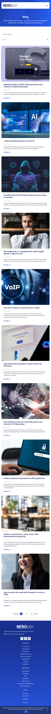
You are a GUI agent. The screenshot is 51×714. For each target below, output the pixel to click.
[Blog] (25, 676)
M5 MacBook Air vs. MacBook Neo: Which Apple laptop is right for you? (24, 252)
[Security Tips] (25, 681)
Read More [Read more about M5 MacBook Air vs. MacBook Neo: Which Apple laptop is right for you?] (7, 265)
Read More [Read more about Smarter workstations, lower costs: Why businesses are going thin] (7, 549)
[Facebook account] (21, 638)
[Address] (25, 631)
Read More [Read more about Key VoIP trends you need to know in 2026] (7, 321)
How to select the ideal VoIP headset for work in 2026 (24, 593)
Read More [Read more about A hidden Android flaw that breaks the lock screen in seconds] (7, 208)
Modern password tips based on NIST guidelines (24, 478)
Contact (25, 699)
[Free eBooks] (25, 678)
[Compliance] (25, 664)
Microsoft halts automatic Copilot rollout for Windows (23, 364)
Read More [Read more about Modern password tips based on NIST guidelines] (7, 491)
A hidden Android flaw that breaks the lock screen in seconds (25, 196)
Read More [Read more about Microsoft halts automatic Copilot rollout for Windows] (7, 379)
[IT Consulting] (25, 646)
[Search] (47, 39)
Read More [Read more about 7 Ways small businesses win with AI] (7, 152)
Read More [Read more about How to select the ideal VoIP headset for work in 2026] (7, 606)
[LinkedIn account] (29, 638)
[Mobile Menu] (47, 5)
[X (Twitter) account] (25, 638)
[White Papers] (25, 671)
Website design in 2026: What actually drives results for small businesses (23, 85)
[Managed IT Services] (25, 654)
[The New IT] (25, 693)
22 (32, 614)
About (25, 690)
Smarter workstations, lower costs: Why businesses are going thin (21, 535)
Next (36, 614)
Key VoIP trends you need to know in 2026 (22, 307)
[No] (47, 710)
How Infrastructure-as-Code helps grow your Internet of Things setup (23, 423)
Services (26, 643)
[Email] (25, 634)
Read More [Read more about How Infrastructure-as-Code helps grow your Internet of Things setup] (7, 435)
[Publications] (25, 673)
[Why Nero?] (25, 696)
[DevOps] (25, 661)
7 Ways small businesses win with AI (19, 141)
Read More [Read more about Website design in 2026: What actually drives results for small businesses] (7, 98)
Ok (26, 712)
